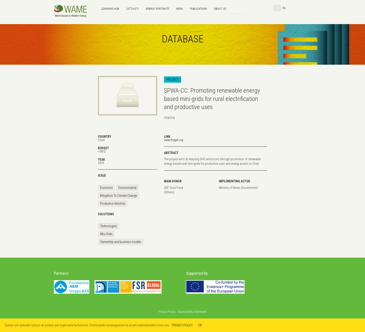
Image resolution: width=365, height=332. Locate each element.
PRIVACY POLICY (182, 325)
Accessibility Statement (192, 312)
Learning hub (110, 8)
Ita (284, 8)
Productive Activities (112, 203)
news (179, 8)
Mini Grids (106, 234)
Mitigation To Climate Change (118, 195)
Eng (277, 8)
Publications (198, 8)
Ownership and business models (120, 242)
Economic (106, 188)
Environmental (127, 188)
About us (220, 8)
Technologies (108, 226)
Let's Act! (132, 8)
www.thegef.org (173, 140)
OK (200, 325)
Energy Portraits (157, 8)
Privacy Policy (167, 312)
